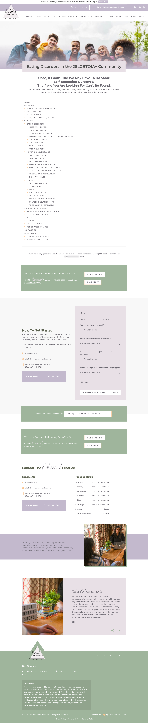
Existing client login (134, 16)
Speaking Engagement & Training (43, 211)
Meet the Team (34, 111)
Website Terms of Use (38, 239)
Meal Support (36, 146)
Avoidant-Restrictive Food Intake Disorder (51, 136)
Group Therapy (37, 143)
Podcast (31, 221)
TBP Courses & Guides (37, 227)
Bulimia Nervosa (37, 130)
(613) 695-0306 (80, 7)
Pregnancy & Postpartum (42, 174)
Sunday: (78, 514)
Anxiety (33, 189)
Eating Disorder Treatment (36, 676)
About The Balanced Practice (42, 108)
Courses (122, 661)
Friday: (78, 505)
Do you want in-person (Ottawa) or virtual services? (97, 354)
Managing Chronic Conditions (44, 168)
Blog (29, 218)
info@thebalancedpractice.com (111, 7)
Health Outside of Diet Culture (45, 171)
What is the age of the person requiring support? (100, 369)
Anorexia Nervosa (38, 127)
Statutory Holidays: (83, 519)
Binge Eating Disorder (40, 133)
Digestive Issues (37, 177)
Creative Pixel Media (117, 720)
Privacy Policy (60, 724)
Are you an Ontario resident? (92, 326)
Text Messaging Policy (38, 236)
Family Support (37, 149)
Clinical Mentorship (37, 214)
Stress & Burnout (38, 193)
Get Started (115, 16)
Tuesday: (79, 492)
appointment (30, 283)
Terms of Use (74, 724)
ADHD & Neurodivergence (42, 164)
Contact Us (84, 16)
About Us (29, 16)
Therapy (31, 180)
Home (27, 102)
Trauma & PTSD (36, 196)
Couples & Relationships (41, 202)
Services (51, 16)
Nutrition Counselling (38, 152)
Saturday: (79, 510)
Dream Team (41, 16)
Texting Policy (88, 724)
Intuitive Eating (37, 158)
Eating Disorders (35, 124)
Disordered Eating (38, 140)
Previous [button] (112, 635)
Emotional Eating (38, 155)
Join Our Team (96, 16)
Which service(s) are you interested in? (96, 340)
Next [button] (119, 635)
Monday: (79, 488)
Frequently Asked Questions (41, 118)
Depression (35, 186)
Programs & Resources (67, 16)
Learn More (103, 2)
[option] (74, 612)
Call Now (93, 283)
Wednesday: (80, 496)
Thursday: (79, 501)
